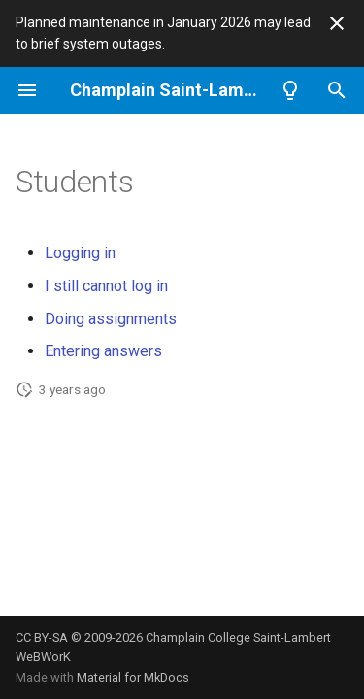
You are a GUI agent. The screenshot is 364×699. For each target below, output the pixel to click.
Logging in (80, 253)
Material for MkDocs (133, 677)
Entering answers (103, 351)
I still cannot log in (106, 286)
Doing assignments (111, 319)
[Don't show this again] (336, 23)
